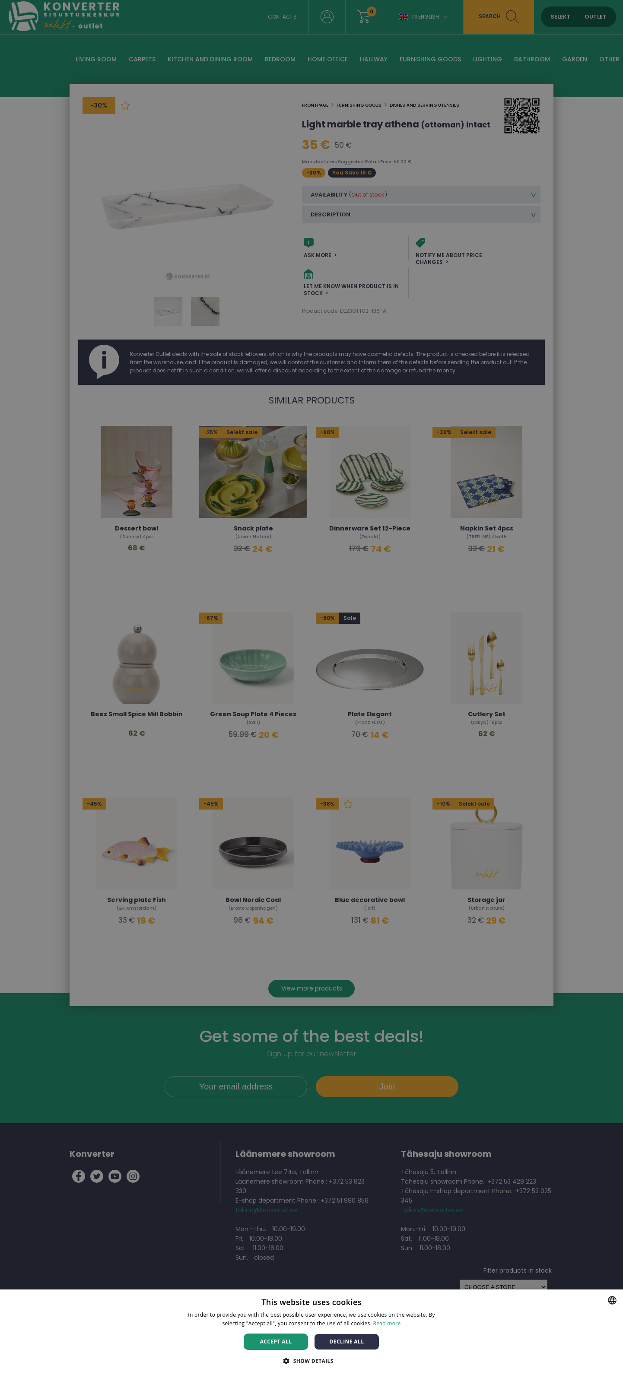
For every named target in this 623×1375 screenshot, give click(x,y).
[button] (311, 1360)
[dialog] (311, 687)
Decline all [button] (347, 1341)
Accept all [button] (276, 1341)
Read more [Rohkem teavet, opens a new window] (387, 1323)
